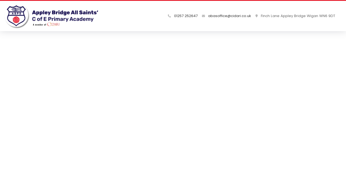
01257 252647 (183, 15)
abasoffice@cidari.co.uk (226, 15)
